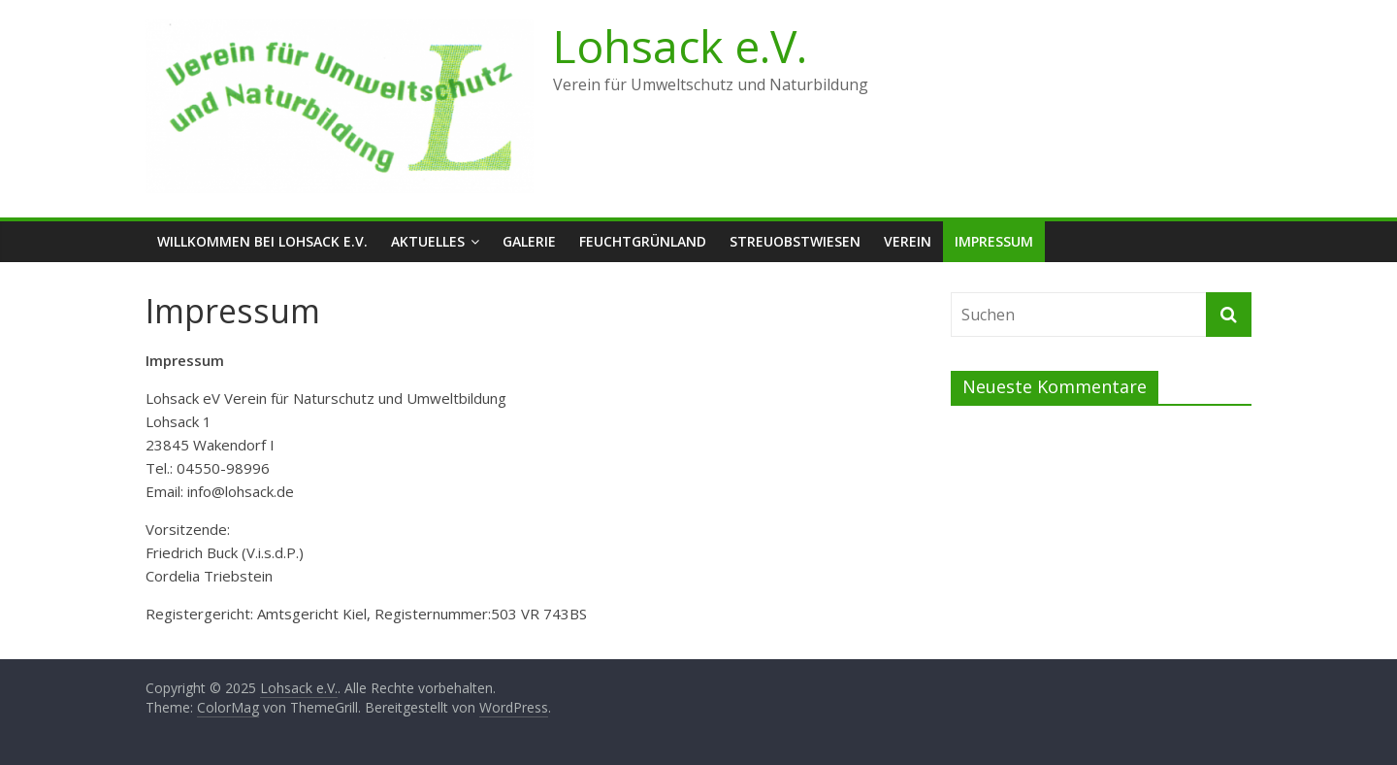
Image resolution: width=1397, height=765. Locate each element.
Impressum (994, 241)
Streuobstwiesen (795, 241)
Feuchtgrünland (642, 241)
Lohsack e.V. (680, 46)
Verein (907, 241)
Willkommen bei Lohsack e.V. (262, 241)
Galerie (529, 241)
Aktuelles (428, 241)
